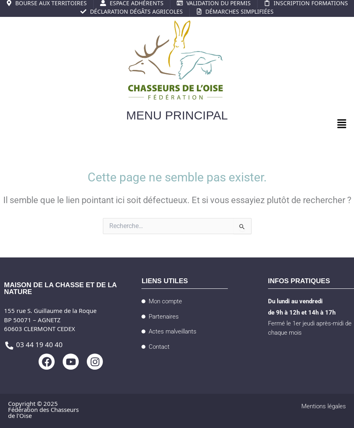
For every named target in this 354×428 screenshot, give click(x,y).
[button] (342, 125)
